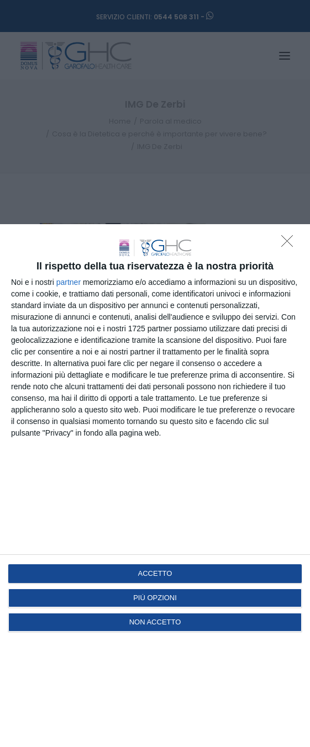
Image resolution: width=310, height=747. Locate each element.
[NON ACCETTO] (290, 244)
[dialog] (155, 485)
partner (68, 282)
